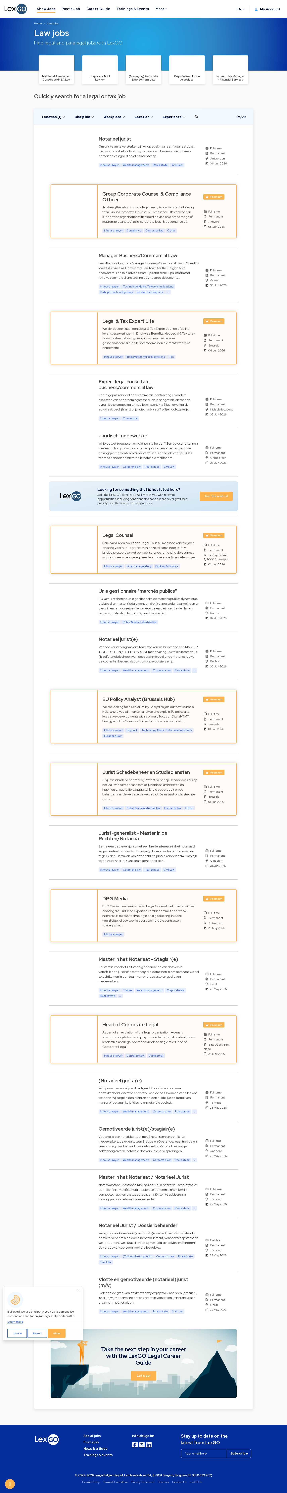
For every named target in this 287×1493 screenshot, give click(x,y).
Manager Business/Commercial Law (138, 255)
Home (38, 23)
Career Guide (98, 9)
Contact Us (179, 1482)
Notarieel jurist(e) (118, 639)
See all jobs (92, 1436)
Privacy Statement (143, 1482)
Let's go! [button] (143, 1376)
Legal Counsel (117, 535)
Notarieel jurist (115, 139)
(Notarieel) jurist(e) (120, 1081)
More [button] (160, 9)
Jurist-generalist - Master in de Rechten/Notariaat (133, 836)
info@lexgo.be (143, 1436)
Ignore (17, 1333)
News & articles (95, 1449)
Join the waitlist (216, 496)
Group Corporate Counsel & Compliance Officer (146, 197)
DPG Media (115, 899)
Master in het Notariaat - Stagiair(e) (138, 959)
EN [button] (239, 9)
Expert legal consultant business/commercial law (126, 385)
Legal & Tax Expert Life (128, 321)
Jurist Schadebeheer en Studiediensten (146, 772)
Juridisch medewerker (123, 436)
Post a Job (71, 9)
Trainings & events (98, 1455)
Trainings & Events (133, 9)
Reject (37, 1333)
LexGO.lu (196, 1482)
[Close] (79, 1290)
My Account (268, 9)
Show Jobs (46, 9)
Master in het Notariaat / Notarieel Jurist (144, 1177)
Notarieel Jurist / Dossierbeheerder (138, 1225)
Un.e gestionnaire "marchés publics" (138, 591)
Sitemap (163, 1482)
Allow (56, 1333)
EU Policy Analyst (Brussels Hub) (138, 699)
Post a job (91, 1442)
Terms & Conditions (115, 1482)
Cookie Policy (91, 1482)
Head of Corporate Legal (130, 1025)
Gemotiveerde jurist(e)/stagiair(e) (137, 1129)
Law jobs (53, 23)
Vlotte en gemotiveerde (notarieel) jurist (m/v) (143, 1282)
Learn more (15, 1322)
